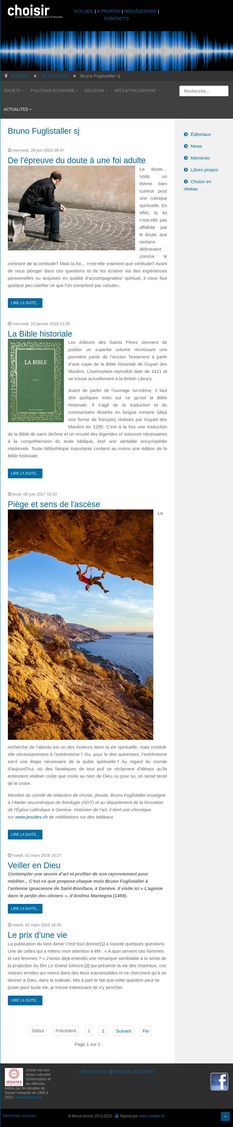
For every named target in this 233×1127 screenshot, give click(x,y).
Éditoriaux (201, 134)
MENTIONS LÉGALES (19, 1116)
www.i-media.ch (152, 1115)
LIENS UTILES (94, 1071)
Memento (200, 157)
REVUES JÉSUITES (134, 1071)
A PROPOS (109, 11)
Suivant (123, 1030)
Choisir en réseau (197, 185)
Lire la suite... (25, 303)
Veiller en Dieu (34, 865)
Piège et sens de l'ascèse (54, 504)
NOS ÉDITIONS (140, 11)
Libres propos (204, 169)
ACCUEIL (84, 11)
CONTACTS (116, 18)
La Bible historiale (40, 333)
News (196, 146)
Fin (146, 1030)
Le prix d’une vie (38, 935)
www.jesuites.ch (31, 816)
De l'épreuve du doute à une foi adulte (77, 160)
